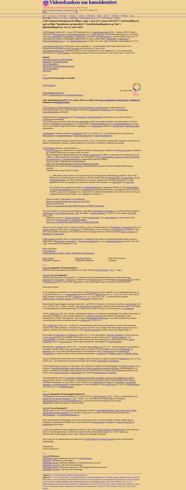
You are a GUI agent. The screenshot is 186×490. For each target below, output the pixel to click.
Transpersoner (81, 486)
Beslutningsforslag (87, 18)
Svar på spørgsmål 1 (50, 64)
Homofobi (136, 477)
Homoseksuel (48, 479)
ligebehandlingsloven (78, 41)
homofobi (112, 373)
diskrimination (121, 110)
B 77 (126, 34)
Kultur (107, 16)
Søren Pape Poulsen (56, 486)
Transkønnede (48, 133)
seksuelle (52, 337)
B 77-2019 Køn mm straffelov (108, 18)
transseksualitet (114, 178)
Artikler (82, 16)
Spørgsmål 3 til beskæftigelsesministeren (59, 66)
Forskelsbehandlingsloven (94, 477)
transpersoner (105, 110)
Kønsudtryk (122, 479)
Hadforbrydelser (126, 477)
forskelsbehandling (50, 112)
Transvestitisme (111, 486)
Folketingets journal (50, 458)
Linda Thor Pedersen (83, 258)
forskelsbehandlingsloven (100, 124)
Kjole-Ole (84, 479)
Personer (73, 16)
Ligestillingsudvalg (124, 280)
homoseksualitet (49, 339)
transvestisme (128, 178)
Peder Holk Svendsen (102, 484)
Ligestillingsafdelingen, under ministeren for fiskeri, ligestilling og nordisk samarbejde (85, 368)
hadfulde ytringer (64, 299)
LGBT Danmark (49, 32)
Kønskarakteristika (110, 479)
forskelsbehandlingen (92, 187)
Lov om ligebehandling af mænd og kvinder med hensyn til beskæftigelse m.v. (87, 483)
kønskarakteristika (61, 384)
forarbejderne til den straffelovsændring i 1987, (61, 213)
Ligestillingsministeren (74, 95)
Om (45, 16)
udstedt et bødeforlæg (91, 155)
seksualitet (121, 382)
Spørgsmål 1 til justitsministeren (55, 62)
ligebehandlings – (49, 415)
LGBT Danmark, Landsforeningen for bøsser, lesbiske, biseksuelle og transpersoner (75, 108)
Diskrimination (108, 351)
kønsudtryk (69, 37)
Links (100, 16)
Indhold (46, 78)
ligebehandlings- (132, 187)
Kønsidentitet (97, 479)
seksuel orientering (97, 213)
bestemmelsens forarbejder (97, 318)
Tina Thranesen (58, 10)
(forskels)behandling (58, 180)
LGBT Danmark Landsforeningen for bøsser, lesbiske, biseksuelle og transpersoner (68, 252)
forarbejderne (75, 229)
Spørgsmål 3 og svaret (51, 469)
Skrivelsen (47, 461)
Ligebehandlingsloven (64, 482)
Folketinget (73, 18)
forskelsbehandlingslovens (53, 41)
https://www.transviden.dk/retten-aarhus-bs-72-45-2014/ (68, 201)
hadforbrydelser (105, 37)
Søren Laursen (48, 258)
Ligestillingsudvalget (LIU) (103, 32)
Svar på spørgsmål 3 (50, 68)
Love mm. (53, 16)
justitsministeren (59, 34)
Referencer (47, 71)
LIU (123, 482)
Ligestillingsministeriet (81, 482)
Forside (55, 18)
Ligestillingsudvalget (97, 482)
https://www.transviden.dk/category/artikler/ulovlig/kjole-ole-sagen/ (72, 164)
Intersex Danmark (108, 439)
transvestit (126, 150)
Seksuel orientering (118, 484)
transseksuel (116, 182)
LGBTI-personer (127, 366)
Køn (90, 479)
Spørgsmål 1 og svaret (51, 465)
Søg (131, 16)
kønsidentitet (57, 37)
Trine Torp (122, 486)
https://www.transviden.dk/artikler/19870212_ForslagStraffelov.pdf (72, 222)
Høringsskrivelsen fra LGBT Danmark (58, 60)
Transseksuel (91, 486)
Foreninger (63, 16)
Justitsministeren (55, 95)
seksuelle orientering (95, 316)
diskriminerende (89, 190)
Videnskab (92, 16)
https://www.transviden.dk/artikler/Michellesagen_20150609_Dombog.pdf (75, 206)
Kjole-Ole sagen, (52, 150)
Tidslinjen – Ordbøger (121, 16)
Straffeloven (129, 484)
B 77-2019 (54, 477)
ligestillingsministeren (77, 34)
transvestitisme (110, 218)
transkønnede (94, 110)
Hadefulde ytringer (112, 477)
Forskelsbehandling (77, 477)
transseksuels (77, 166)
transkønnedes (117, 229)
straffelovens (48, 119)
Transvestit (101, 486)
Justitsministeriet (73, 479)
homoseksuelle (93, 218)
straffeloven (80, 37)
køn (49, 37)
